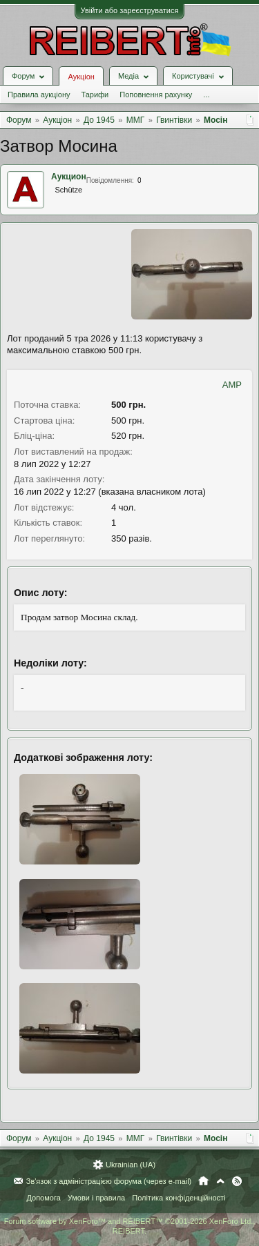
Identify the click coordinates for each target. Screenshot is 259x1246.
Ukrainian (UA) (130, 1164)
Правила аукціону (39, 94)
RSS (237, 1181)
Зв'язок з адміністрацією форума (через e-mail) (109, 1181)
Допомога (43, 1198)
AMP (232, 384)
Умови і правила (96, 1198)
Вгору (220, 1181)
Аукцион (68, 176)
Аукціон (81, 76)
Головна (203, 1181)
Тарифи (94, 94)
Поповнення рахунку (155, 94)
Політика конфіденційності (178, 1198)
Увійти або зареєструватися (130, 10)
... (206, 94)
